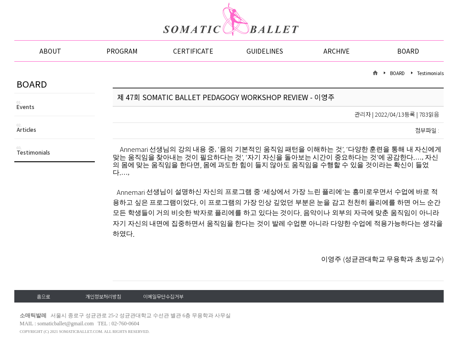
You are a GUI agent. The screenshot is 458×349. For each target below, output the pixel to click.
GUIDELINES (264, 50)
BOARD (408, 50)
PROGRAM (121, 50)
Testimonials (56, 151)
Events (56, 105)
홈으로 (43, 296)
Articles (56, 128)
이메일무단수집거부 (163, 296)
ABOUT (50, 50)
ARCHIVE (336, 50)
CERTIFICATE (193, 50)
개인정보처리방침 (103, 296)
